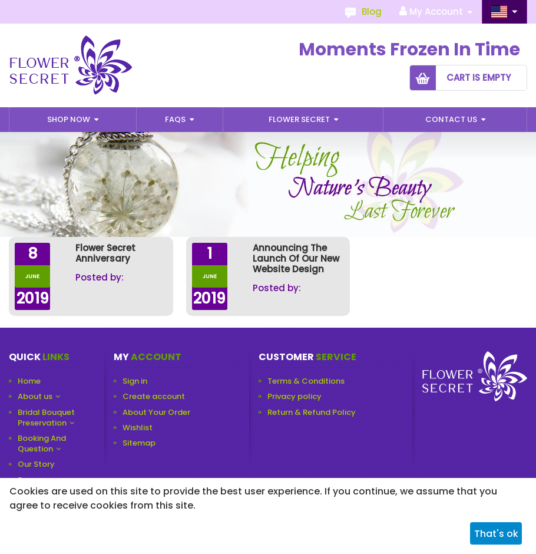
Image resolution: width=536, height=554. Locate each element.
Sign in (135, 381)
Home (29, 381)
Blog (372, 11)
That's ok (496, 533)
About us (35, 396)
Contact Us (452, 119)
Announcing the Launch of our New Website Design (296, 259)
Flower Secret (300, 119)
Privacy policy (294, 396)
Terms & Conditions (306, 381)
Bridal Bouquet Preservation (46, 417)
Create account (154, 396)
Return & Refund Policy (311, 412)
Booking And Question (42, 443)
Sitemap (139, 443)
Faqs (176, 119)
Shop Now (69, 119)
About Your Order (156, 412)
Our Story (36, 464)
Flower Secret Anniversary (105, 253)
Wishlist (138, 428)
